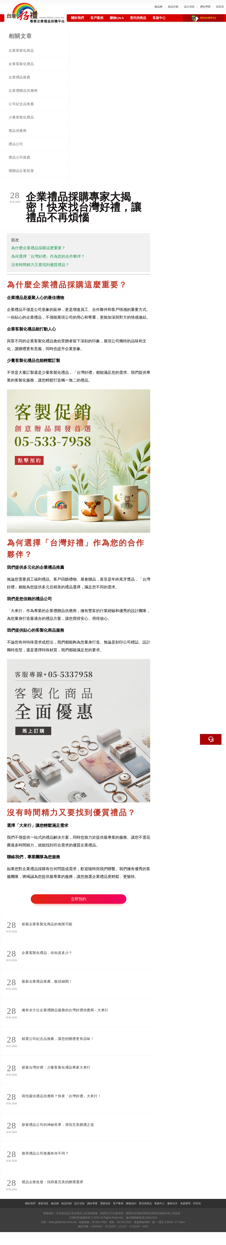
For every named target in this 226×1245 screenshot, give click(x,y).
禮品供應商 (18, 130)
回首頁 (220, 6)
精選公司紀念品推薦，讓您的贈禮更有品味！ (58, 1039)
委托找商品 (138, 18)
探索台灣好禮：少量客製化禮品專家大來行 (56, 1067)
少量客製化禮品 (21, 117)
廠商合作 (172, 1203)
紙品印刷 (173, 6)
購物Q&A (117, 18)
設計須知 (189, 6)
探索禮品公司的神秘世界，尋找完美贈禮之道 (58, 1125)
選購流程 (105, 1203)
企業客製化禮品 (21, 64)
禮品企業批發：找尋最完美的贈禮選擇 (52, 1182)
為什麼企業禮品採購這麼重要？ (38, 248)
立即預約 (78, 899)
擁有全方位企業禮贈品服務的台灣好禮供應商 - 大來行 (65, 1010)
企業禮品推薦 (19, 77)
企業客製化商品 (21, 50)
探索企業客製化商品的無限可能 (47, 924)
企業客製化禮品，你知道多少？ (47, 953)
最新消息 (43, 1203)
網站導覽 (205, 6)
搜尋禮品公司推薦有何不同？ (45, 1153)
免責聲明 (185, 1203)
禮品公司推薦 (19, 157)
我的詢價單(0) (208, 17)
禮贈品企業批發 (21, 171)
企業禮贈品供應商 (23, 90)
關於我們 (77, 18)
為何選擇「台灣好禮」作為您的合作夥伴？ (48, 256)
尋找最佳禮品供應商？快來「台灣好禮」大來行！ (61, 1096)
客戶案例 (96, 18)
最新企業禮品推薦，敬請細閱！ (47, 981)
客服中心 (159, 18)
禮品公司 (16, 144)
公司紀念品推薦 (21, 104)
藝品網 (158, 6)
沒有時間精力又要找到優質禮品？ (40, 265)
